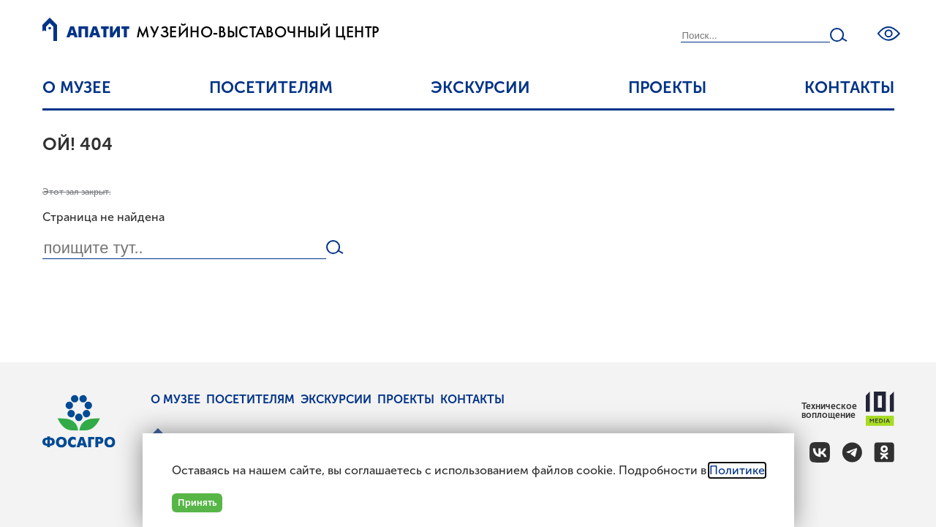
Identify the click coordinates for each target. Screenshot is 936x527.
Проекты (667, 87)
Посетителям (271, 87)
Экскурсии (480, 87)
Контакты (849, 87)
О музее (76, 87)
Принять (197, 502)
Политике (737, 470)
